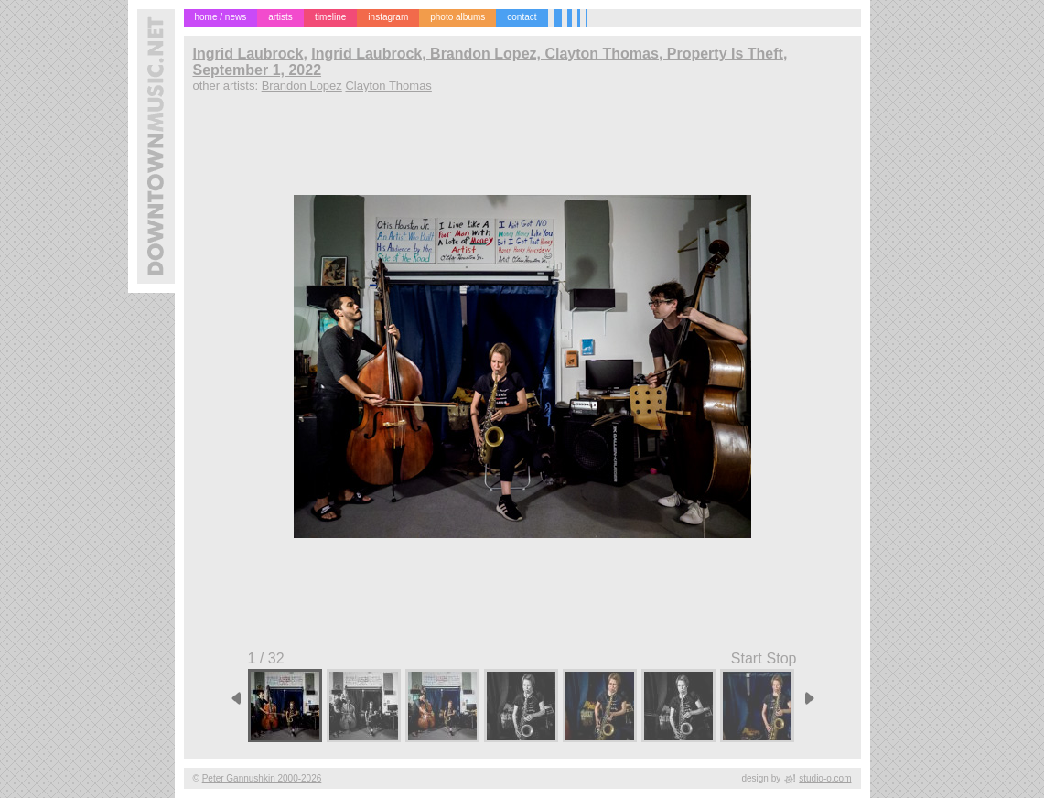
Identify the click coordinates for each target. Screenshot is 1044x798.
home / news (221, 17)
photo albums (457, 17)
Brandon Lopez (302, 85)
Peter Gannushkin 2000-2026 (262, 778)
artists (280, 17)
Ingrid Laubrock (248, 53)
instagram (388, 17)
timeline (330, 17)
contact (521, 17)
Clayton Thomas (388, 85)
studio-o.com (825, 778)
